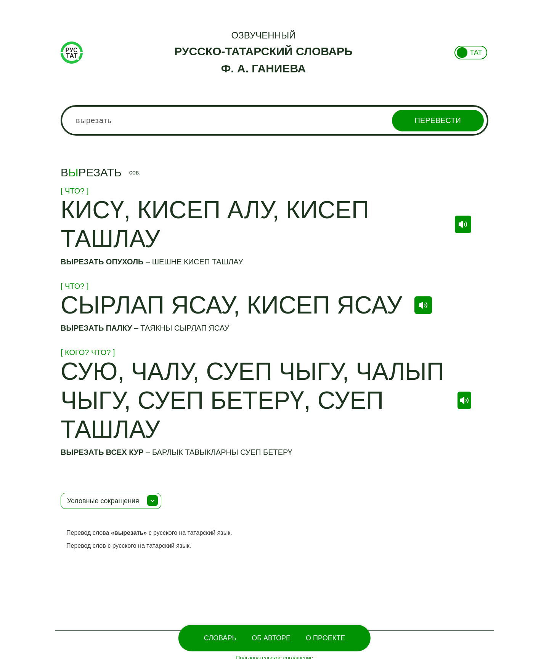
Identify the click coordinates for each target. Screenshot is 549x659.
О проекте (325, 638)
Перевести (438, 120)
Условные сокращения (103, 501)
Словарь (220, 638)
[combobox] (274, 120)
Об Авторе (271, 638)
